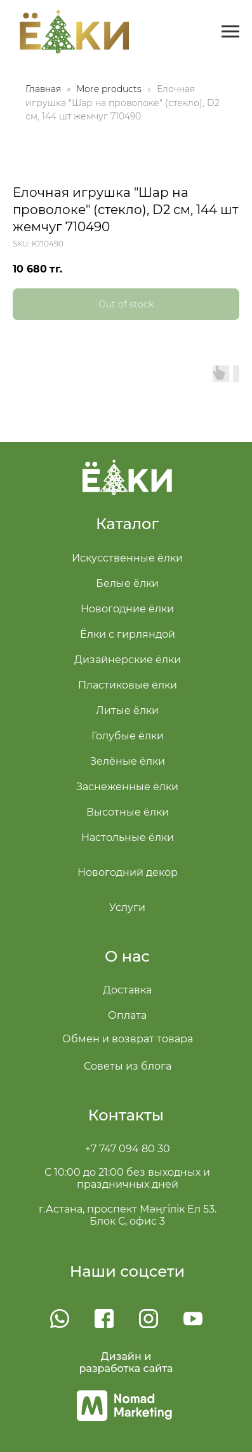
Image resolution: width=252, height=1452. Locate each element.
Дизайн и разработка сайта (126, 1362)
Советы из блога (127, 1066)
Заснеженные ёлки (127, 787)
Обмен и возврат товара (127, 1039)
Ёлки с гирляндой (127, 634)
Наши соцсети (127, 1271)
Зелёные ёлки (127, 761)
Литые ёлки (127, 710)
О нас (127, 956)
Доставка (127, 990)
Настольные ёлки (127, 837)
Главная (43, 89)
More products (110, 89)
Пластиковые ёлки (127, 685)
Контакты (126, 1115)
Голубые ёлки (127, 736)
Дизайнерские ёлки (127, 660)
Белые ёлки (127, 583)
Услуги (127, 907)
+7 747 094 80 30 (127, 1149)
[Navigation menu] (230, 31)
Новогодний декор (127, 872)
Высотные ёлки (127, 812)
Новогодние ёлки (127, 609)
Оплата (127, 1015)
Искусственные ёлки (127, 558)
